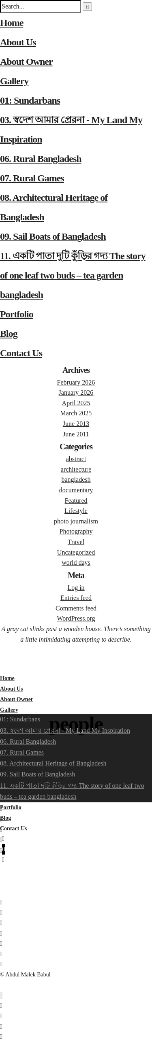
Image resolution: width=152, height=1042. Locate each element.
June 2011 (76, 434)
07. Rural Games (32, 178)
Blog (8, 333)
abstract (76, 458)
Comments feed (76, 608)
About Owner (26, 61)
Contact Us (21, 353)
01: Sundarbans (30, 100)
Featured (76, 500)
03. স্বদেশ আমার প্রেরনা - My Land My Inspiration (65, 730)
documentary (76, 490)
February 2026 (76, 382)
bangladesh (76, 479)
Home (11, 22)
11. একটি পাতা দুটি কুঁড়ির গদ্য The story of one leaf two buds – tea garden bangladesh (73, 275)
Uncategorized (76, 552)
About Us (18, 42)
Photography (76, 531)
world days (76, 562)
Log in (75, 587)
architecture (76, 469)
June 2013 (76, 423)
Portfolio (16, 314)
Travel (76, 541)
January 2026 (76, 392)
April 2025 (76, 403)
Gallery (14, 81)
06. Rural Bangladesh (40, 158)
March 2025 (76, 413)
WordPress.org (76, 618)
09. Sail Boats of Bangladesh (53, 236)
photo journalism (76, 521)
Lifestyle (76, 510)
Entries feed (76, 597)
